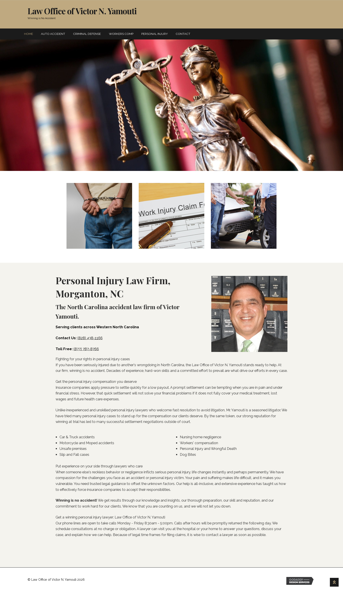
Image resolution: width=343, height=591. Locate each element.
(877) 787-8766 (86, 349)
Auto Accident (53, 33)
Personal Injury (154, 33)
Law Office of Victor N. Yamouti (82, 10)
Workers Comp (121, 33)
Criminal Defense (87, 33)
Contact (183, 33)
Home (28, 33)
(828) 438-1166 (90, 338)
